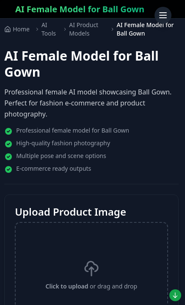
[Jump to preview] (175, 295)
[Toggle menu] (163, 15)
